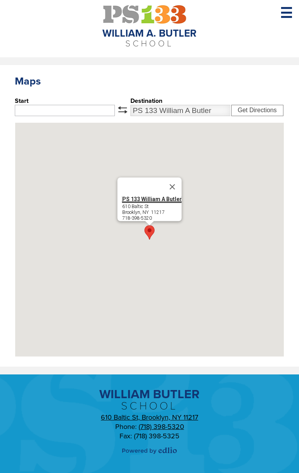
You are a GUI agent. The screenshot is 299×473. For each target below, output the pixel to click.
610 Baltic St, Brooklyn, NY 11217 (149, 417)
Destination (146, 101)
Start (21, 101)
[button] (149, 232)
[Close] (172, 187)
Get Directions (256, 110)
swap (122, 110)
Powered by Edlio (149, 450)
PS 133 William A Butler (152, 199)
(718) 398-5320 (161, 426)
